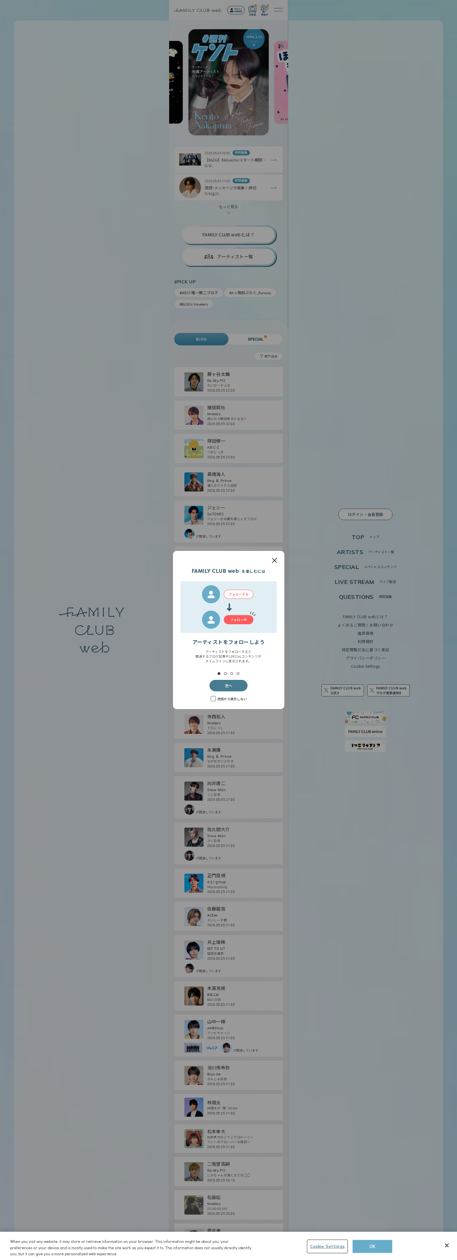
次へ (228, 685)
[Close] (447, 1245)
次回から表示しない (232, 698)
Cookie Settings (327, 1246)
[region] (228, 1246)
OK (372, 1246)
